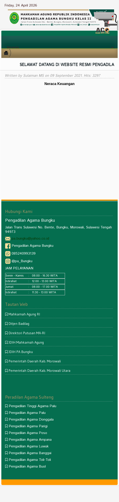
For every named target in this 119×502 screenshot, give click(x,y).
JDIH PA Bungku (20, 351)
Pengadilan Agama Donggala (31, 419)
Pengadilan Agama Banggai (30, 453)
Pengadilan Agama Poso (28, 433)
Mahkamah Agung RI (24, 314)
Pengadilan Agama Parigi (28, 426)
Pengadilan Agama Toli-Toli (30, 459)
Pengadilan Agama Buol (27, 466)
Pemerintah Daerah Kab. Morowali (34, 361)
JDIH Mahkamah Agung (26, 342)
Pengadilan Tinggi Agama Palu (32, 406)
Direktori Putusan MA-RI (26, 333)
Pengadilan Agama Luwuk (29, 446)
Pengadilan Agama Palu (27, 412)
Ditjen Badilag (18, 323)
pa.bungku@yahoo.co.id (30, 238)
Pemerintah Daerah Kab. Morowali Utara (39, 370)
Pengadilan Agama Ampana (30, 439)
